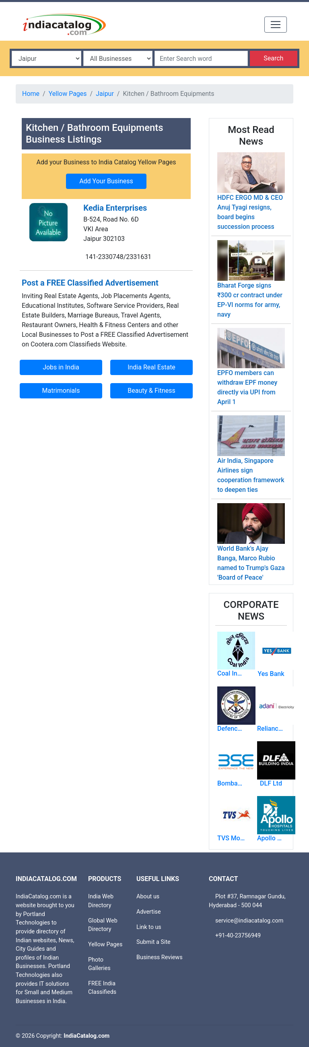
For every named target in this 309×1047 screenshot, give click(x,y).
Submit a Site (153, 942)
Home (30, 93)
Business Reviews (159, 957)
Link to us (148, 927)
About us (147, 896)
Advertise (148, 911)
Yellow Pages (68, 93)
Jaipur (105, 93)
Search (273, 58)
